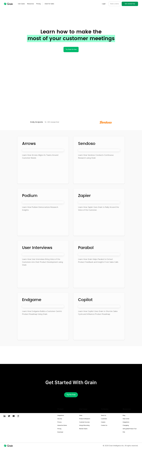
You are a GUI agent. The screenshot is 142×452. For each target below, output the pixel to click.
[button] (21, 4)
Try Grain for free (71, 49)
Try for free (71, 395)
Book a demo (114, 4)
